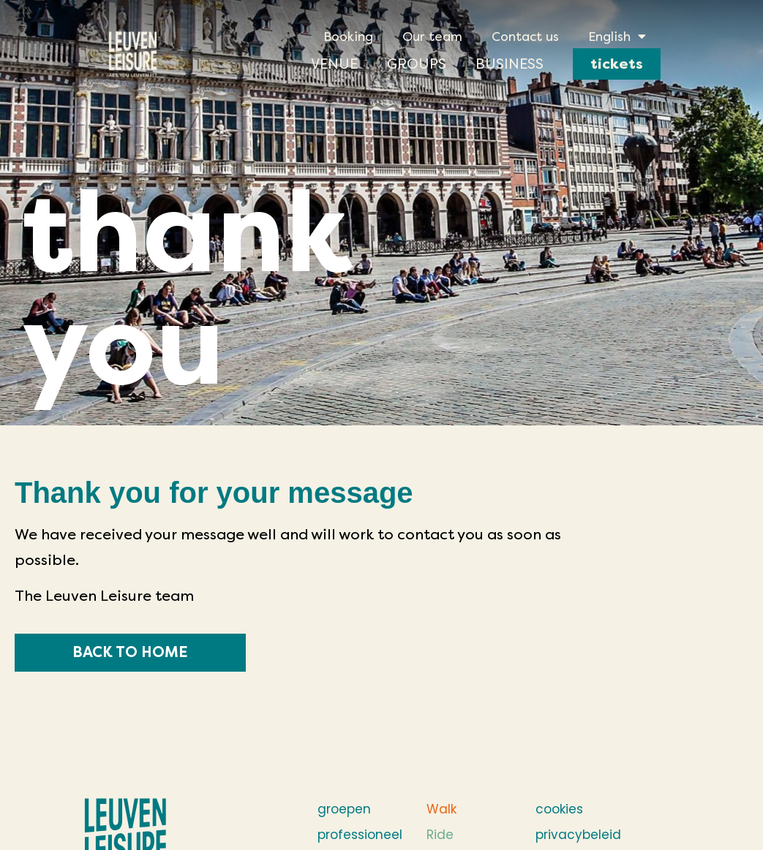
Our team (432, 36)
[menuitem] (617, 36)
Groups (416, 64)
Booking (348, 36)
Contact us (525, 36)
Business (510, 64)
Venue (334, 64)
